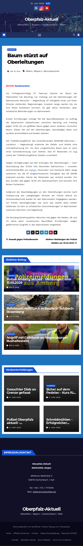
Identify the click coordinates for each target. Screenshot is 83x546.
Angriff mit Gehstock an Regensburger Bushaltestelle (37, 339)
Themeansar (65, 527)
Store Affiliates (44, 540)
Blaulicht (12, 49)
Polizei (32, 170)
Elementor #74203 (69, 533)
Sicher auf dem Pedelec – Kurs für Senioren (60, 393)
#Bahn (29, 71)
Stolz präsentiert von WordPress (27, 527)
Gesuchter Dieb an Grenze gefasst (21, 391)
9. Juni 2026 (15, 397)
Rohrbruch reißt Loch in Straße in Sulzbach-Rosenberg (40, 310)
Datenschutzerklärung (44, 492)
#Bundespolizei (51, 71)
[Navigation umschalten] (39, 35)
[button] (74, 35)
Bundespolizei (22, 86)
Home (8, 533)
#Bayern (38, 71)
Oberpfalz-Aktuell (41, 19)
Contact (35, 533)
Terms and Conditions (62, 540)
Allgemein (51, 386)
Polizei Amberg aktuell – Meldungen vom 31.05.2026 (39, 281)
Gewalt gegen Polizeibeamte (22, 239)
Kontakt (15, 540)
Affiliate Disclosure (21, 533)
